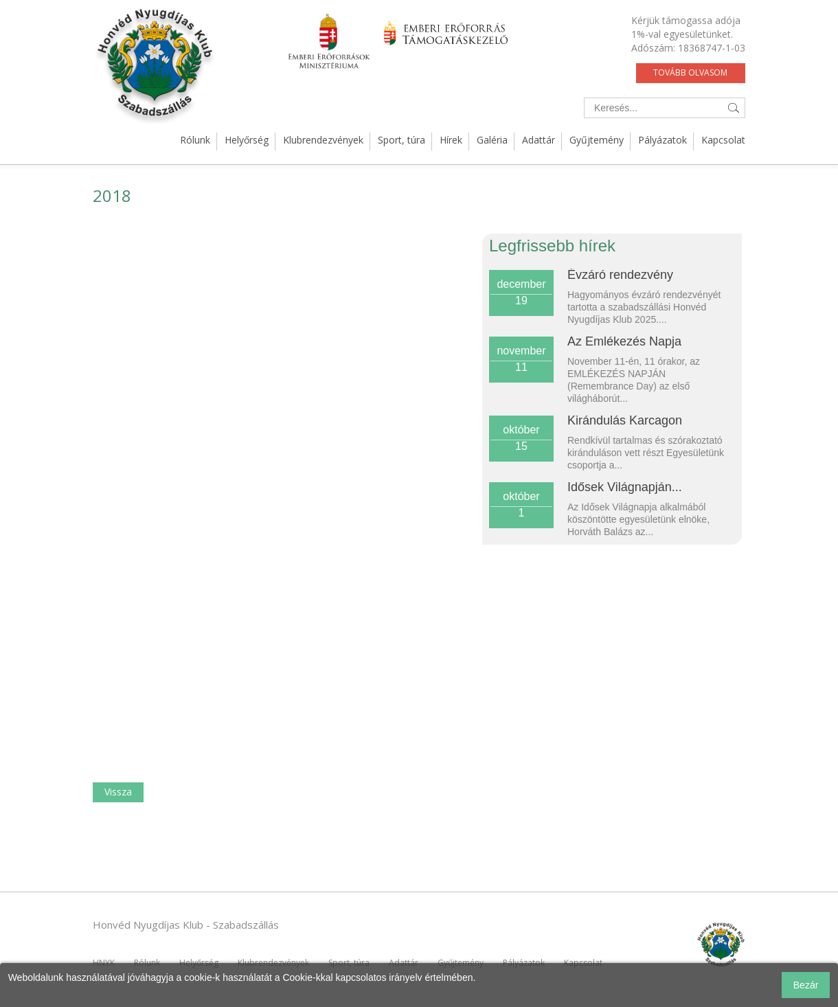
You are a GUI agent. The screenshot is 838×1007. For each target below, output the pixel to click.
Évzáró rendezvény (620, 275)
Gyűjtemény (596, 139)
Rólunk (195, 139)
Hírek (451, 139)
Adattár (538, 139)
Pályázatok (662, 139)
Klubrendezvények (323, 139)
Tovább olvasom (690, 72)
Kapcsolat (723, 139)
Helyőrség (247, 139)
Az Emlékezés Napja (624, 341)
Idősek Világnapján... (624, 487)
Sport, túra (401, 139)
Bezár (806, 985)
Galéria (492, 139)
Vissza (118, 791)
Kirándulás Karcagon (624, 420)
